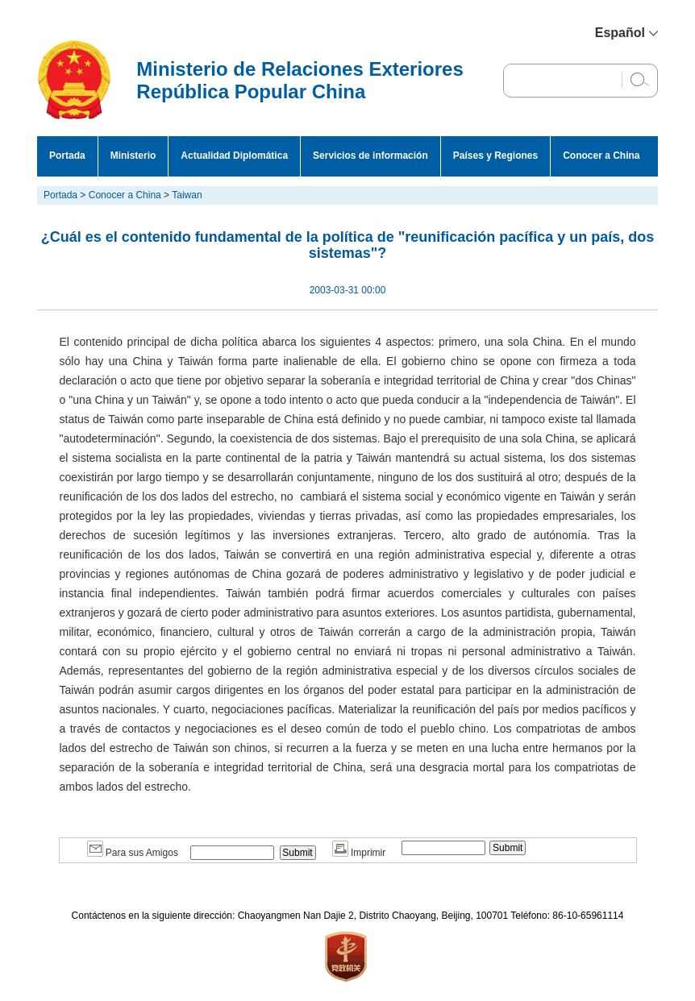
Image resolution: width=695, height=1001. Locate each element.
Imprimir (359, 852)
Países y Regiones (495, 155)
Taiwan (187, 195)
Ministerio (133, 155)
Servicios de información (370, 155)
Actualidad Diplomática (234, 155)
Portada (67, 155)
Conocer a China (601, 155)
